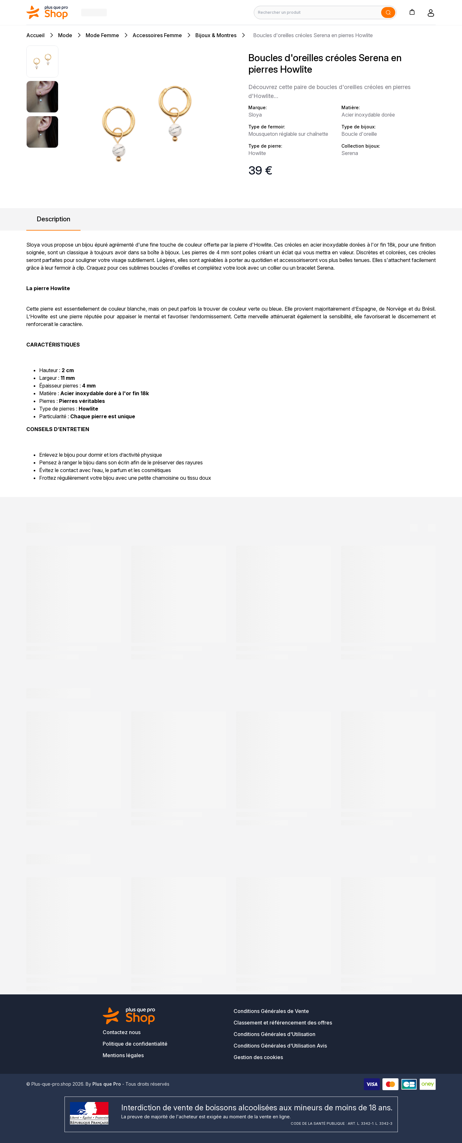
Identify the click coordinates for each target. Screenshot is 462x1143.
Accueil (35, 35)
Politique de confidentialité (135, 1044)
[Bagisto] (47, 12)
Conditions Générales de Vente (271, 1011)
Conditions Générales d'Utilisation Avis (280, 1045)
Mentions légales (123, 1055)
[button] (412, 12)
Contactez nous (122, 1032)
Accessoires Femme (157, 35)
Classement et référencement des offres (283, 1022)
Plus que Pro (106, 1084)
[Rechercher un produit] (325, 12)
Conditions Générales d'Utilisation (274, 1034)
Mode (65, 35)
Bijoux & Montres (215, 35)
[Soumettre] (388, 12)
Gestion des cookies (258, 1057)
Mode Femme (102, 35)
